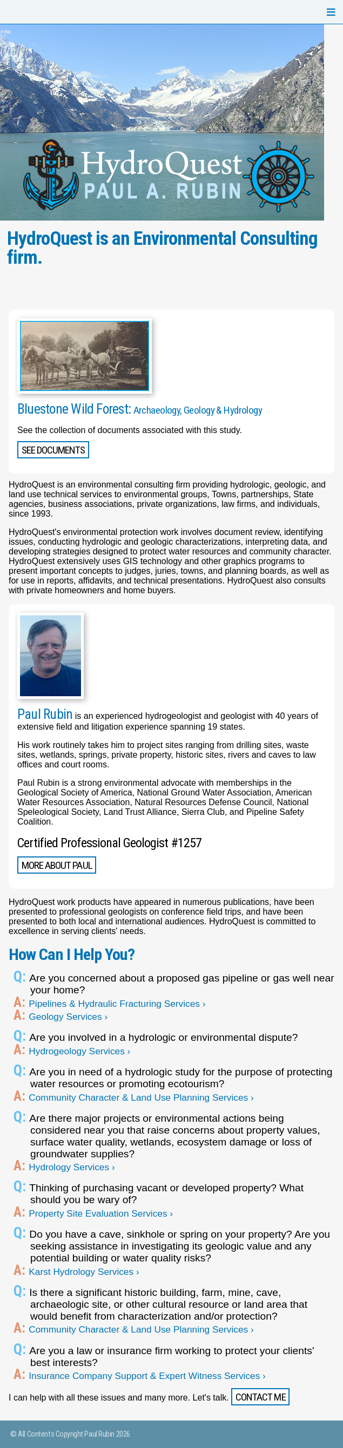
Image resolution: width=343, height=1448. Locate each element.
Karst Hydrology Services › (84, 1271)
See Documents (53, 450)
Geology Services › (68, 1016)
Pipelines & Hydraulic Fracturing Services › (118, 1003)
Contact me (260, 1397)
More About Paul (57, 865)
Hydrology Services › (72, 1167)
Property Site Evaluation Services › (101, 1213)
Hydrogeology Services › (80, 1051)
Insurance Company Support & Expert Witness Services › (148, 1375)
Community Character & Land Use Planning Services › (142, 1097)
